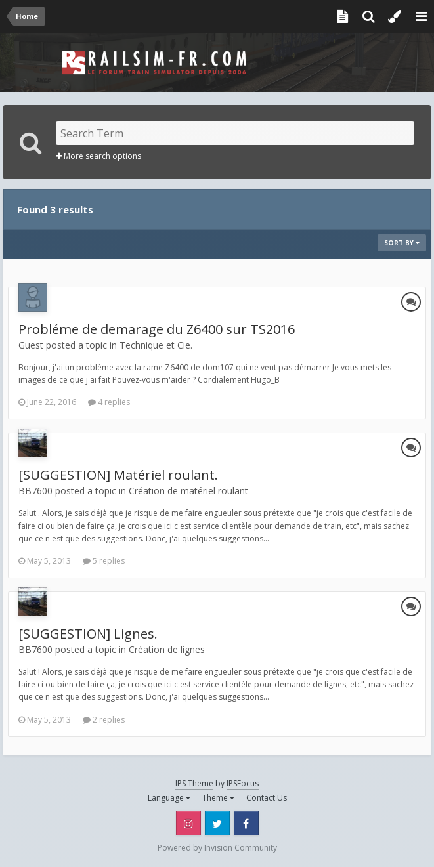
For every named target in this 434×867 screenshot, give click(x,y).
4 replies (109, 402)
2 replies (104, 719)
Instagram (188, 823)
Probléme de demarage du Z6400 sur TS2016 (156, 329)
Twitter (217, 823)
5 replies (104, 560)
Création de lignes (167, 649)
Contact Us (266, 797)
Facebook (246, 823)
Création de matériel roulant (188, 490)
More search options (98, 155)
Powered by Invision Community (217, 847)
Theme (218, 797)
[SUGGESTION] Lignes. (88, 634)
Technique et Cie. (155, 345)
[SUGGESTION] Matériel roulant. (118, 475)
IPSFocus (243, 783)
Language (169, 797)
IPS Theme (194, 783)
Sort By (402, 242)
